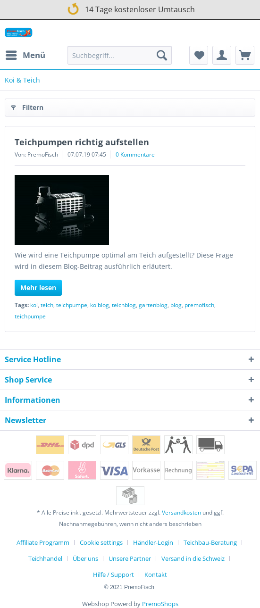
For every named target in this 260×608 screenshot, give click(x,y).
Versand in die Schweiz (193, 558)
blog (176, 305)
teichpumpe (71, 305)
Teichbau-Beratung (210, 542)
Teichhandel (45, 558)
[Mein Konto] (221, 55)
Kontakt (155, 574)
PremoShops (160, 604)
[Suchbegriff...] (119, 55)
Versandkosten (181, 512)
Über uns (85, 558)
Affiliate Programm (43, 542)
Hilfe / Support (113, 574)
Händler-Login (153, 542)
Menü (25, 54)
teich (47, 305)
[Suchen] (162, 55)
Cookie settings (101, 542)
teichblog (124, 305)
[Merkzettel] (198, 55)
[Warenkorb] (244, 55)
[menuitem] (25, 55)
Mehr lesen (38, 287)
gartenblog (153, 305)
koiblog (99, 305)
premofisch (199, 305)
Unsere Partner (130, 558)
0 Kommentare (135, 154)
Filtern (27, 106)
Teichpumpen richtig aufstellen (82, 142)
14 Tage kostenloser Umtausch (129, 7)
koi (34, 305)
